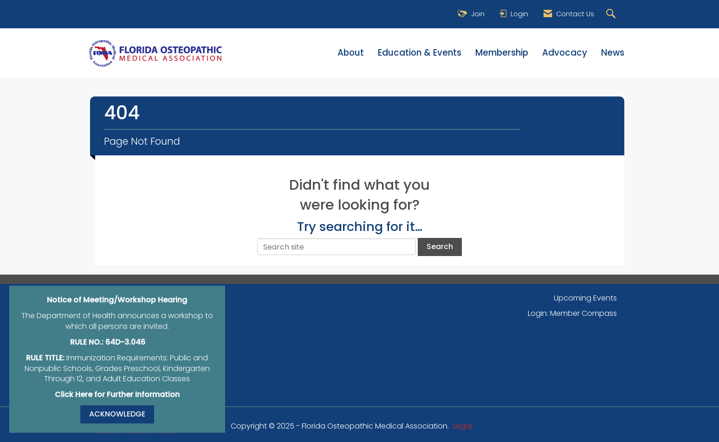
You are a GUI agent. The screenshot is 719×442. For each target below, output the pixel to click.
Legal (462, 426)
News (612, 53)
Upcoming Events (585, 298)
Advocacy (564, 53)
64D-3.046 (125, 342)
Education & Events (419, 53)
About (350, 53)
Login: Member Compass (572, 313)
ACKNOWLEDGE (117, 414)
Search (440, 246)
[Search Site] (612, 14)
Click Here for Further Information (117, 394)
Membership (501, 53)
